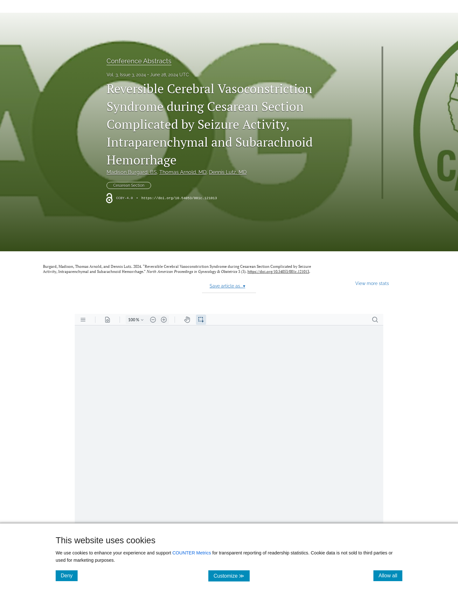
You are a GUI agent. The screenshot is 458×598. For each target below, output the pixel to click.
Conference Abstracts (139, 61)
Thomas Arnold (182, 172)
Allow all (390, 575)
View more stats (372, 283)
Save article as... (227, 286)
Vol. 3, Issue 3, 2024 (126, 74)
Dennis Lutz (227, 172)
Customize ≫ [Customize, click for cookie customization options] (231, 576)
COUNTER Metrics (191, 552)
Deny (69, 575)
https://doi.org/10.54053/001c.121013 (179, 198)
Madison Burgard (132, 172)
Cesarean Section (128, 185)
